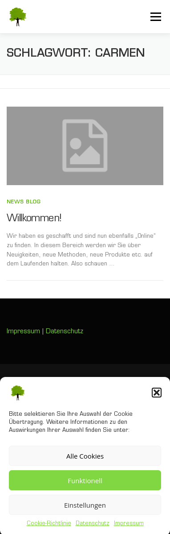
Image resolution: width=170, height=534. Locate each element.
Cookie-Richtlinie (49, 528)
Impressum (129, 528)
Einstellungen (85, 509)
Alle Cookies (85, 459)
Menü (155, 16)
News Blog (23, 202)
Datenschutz (92, 528)
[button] (156, 397)
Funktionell (85, 484)
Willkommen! (34, 219)
